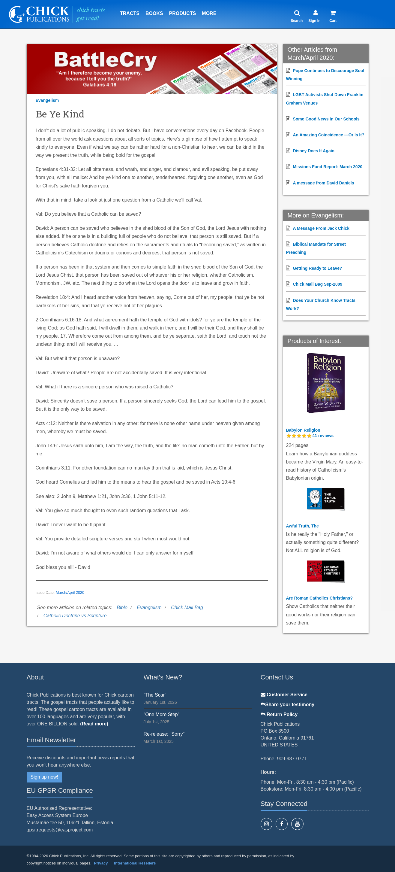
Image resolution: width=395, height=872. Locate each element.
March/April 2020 (70, 593)
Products (182, 13)
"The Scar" (155, 694)
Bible (122, 607)
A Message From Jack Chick (321, 228)
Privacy (101, 863)
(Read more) (94, 723)
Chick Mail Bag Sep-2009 (317, 284)
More (209, 13)
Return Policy (279, 714)
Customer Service (284, 694)
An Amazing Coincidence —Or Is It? (328, 134)
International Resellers (135, 863)
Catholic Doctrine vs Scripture (75, 615)
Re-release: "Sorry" (164, 734)
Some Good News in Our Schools (326, 119)
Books (154, 13)
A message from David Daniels (323, 183)
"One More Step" (162, 714)
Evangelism (47, 100)
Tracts (129, 13)
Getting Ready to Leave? (317, 268)
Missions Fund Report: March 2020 (327, 166)
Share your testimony (288, 704)
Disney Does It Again (313, 150)
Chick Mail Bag (187, 607)
